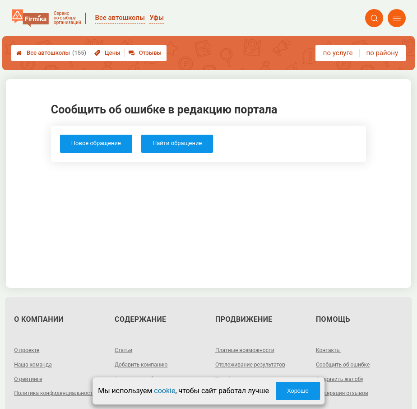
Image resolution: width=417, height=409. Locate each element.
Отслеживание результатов (250, 365)
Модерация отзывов (342, 393)
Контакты (328, 350)
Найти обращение (177, 143)
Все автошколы (51, 53)
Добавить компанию (141, 365)
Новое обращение (96, 143)
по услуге (338, 53)
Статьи (123, 350)
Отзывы (145, 52)
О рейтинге (28, 379)
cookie (164, 390)
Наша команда (33, 365)
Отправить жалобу (339, 379)
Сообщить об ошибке (343, 365)
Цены (107, 52)
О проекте (26, 350)
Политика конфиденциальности (55, 393)
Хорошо (298, 390)
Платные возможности (244, 350)
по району (382, 53)
